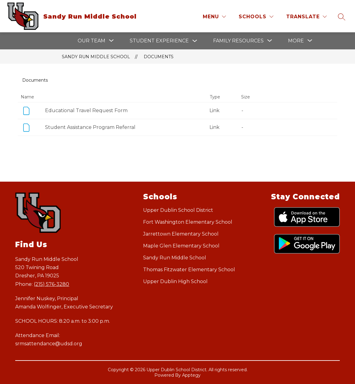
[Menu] (214, 16)
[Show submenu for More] (296, 40)
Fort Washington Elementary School (187, 222)
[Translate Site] (306, 16)
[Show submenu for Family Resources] (238, 40)
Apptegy (191, 375)
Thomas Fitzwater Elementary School (189, 269)
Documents (159, 56)
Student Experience (159, 41)
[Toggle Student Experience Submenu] (195, 41)
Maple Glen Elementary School (181, 246)
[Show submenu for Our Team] (91, 40)
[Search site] (341, 16)
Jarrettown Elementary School (181, 234)
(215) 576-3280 (51, 284)
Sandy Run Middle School (96, 56)
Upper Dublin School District (178, 210)
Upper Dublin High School (175, 281)
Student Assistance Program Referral (90, 127)
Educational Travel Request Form (86, 110)
